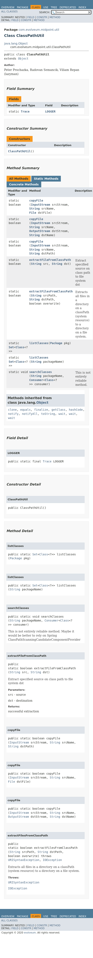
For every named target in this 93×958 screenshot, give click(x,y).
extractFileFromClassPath (50, 259)
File (32, 212)
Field (30, 17)
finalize (41, 409)
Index (82, 7)
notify (13, 413)
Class (20, 347)
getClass (58, 409)
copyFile (36, 200)
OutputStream (39, 231)
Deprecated (68, 7)
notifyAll (30, 413)
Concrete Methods (24, 184)
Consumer (36, 380)
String (34, 208)
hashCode (76, 409)
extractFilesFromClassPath (51, 291)
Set (11, 347)
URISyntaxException (23, 860)
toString (48, 413)
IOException (52, 860)
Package (22, 7)
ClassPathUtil (19, 151)
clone (12, 409)
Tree (54, 7)
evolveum (30, 932)
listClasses (38, 343)
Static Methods (46, 178)
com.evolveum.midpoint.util (39, 29)
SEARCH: (44, 12)
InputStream (40, 204)
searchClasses (40, 372)
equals (25, 409)
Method (54, 17)
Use (45, 7)
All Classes (9, 11)
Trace (25, 111)
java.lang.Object (16, 43)
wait (61, 413)
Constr (42, 17)
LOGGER (50, 111)
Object (23, 58)
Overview (7, 7)
